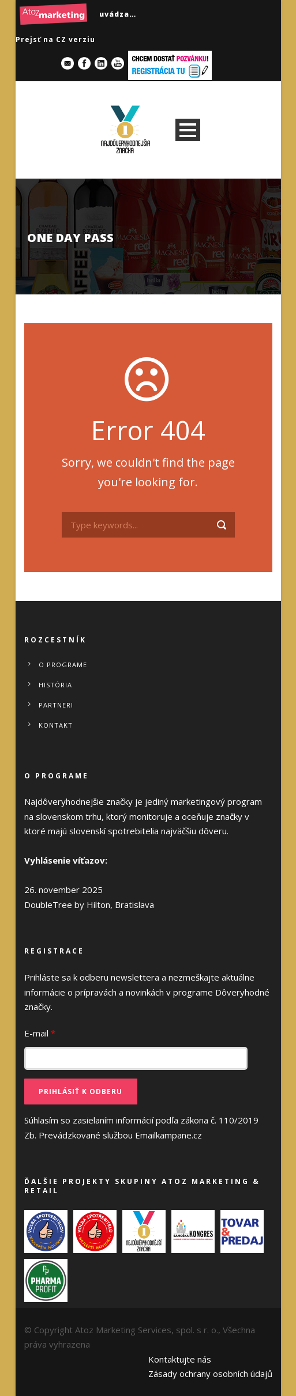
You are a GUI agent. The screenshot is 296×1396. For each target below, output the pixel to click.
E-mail (39, 1033)
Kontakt (56, 725)
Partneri (56, 705)
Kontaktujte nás (179, 1359)
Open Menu (187, 130)
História (55, 684)
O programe (63, 664)
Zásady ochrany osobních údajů (210, 1373)
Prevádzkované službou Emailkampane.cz (120, 1135)
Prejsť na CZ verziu (55, 39)
